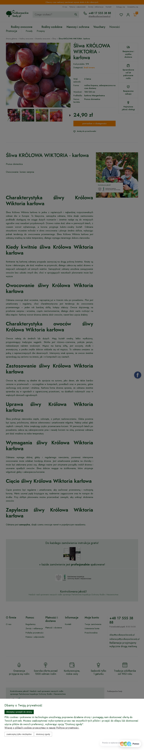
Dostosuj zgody (43, 734)
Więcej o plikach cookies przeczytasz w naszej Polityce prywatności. (41, 728)
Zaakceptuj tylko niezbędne (19, 734)
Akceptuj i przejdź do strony (19, 712)
